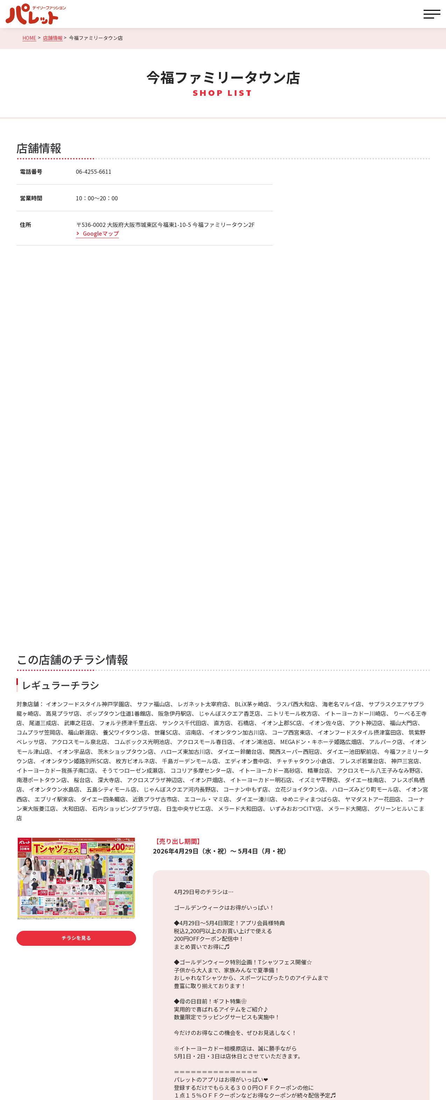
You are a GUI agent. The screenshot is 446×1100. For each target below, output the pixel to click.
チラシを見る (76, 937)
